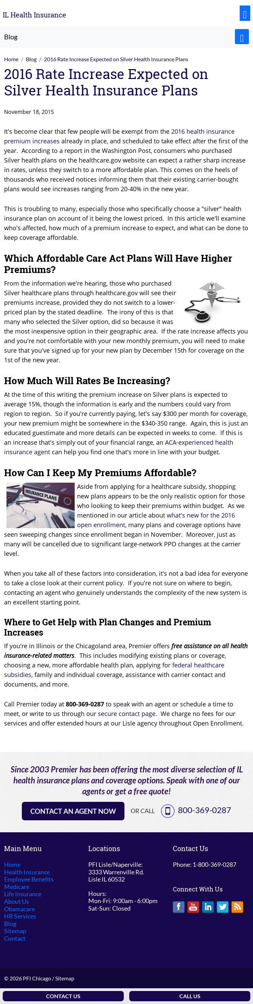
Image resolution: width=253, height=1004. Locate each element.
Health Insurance (27, 872)
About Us (16, 901)
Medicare (16, 886)
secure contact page (126, 713)
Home (12, 864)
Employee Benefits (29, 879)
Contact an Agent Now (73, 811)
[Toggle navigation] (245, 13)
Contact (15, 938)
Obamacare (19, 909)
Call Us (189, 996)
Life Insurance (22, 894)
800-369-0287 (204, 810)
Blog (10, 923)
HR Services (20, 916)
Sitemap (15, 931)
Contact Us (63, 996)
